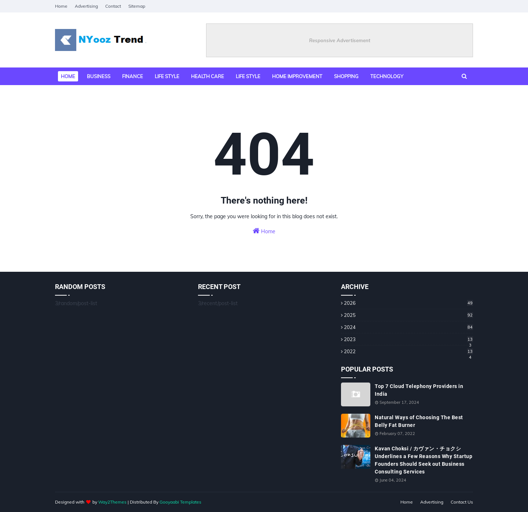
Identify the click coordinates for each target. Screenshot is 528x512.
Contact (113, 6)
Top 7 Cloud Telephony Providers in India (419, 390)
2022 (408, 351)
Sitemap (136, 6)
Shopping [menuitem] (346, 76)
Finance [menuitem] (132, 76)
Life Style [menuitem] (248, 76)
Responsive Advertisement (339, 40)
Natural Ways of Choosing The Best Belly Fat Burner (419, 421)
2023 (408, 339)
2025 (408, 315)
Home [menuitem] (68, 76)
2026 (408, 303)
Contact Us (462, 502)
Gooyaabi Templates (180, 502)
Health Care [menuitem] (207, 76)
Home (61, 6)
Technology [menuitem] (386, 76)
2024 (408, 327)
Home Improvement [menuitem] (297, 76)
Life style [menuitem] (167, 76)
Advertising (86, 6)
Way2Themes (112, 502)
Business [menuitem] (98, 76)
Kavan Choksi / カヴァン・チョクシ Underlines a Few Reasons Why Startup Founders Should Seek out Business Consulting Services (423, 460)
